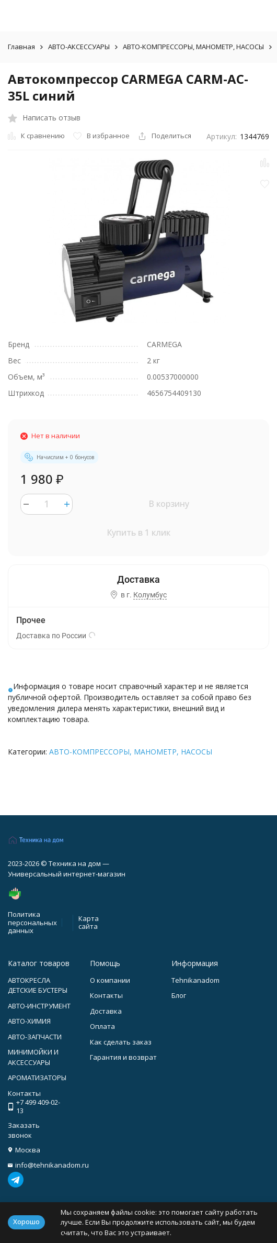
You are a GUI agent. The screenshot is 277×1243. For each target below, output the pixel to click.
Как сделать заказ (121, 1042)
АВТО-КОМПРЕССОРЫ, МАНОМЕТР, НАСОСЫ (193, 46)
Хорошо (26, 1221)
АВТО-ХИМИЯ (29, 1021)
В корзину (168, 503)
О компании (110, 980)
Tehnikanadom (195, 980)
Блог (178, 995)
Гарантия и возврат (123, 1057)
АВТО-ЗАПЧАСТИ (35, 1036)
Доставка (106, 1011)
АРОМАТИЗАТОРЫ (37, 1077)
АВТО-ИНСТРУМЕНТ (39, 1006)
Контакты (106, 995)
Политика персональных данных (32, 922)
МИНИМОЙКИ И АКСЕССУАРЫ (33, 1057)
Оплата (102, 1026)
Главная (21, 46)
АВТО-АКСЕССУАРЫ (79, 46)
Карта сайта (88, 922)
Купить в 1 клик (138, 532)
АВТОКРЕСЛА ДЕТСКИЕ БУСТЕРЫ (37, 985)
